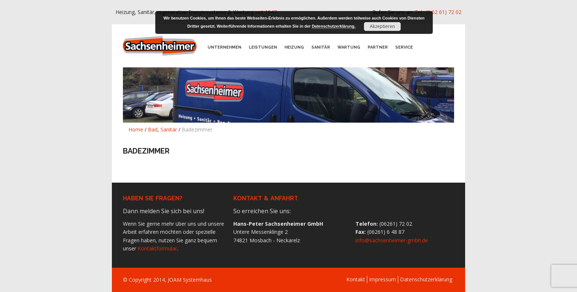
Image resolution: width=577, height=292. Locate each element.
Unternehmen (224, 47)
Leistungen (263, 47)
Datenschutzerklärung (426, 279)
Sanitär (320, 47)
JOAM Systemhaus (190, 279)
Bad (152, 129)
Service (404, 47)
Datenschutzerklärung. (333, 26)
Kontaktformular (157, 248)
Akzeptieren (382, 26)
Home (135, 129)
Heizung (294, 47)
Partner (378, 47)
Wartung (348, 47)
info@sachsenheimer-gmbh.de (391, 240)
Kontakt (355, 279)
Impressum (382, 279)
